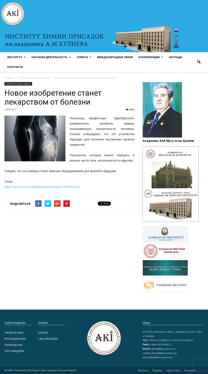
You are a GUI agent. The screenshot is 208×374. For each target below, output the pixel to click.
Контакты (15, 67)
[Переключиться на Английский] (176, 40)
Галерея (157, 370)
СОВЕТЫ (84, 57)
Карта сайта (173, 370)
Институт (143, 370)
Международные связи (115, 57)
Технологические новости (18, 83)
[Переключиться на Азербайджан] (176, 35)
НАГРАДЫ (175, 57)
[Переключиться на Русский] (176, 30)
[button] (199, 62)
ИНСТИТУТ (16, 57)
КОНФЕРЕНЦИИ (151, 57)
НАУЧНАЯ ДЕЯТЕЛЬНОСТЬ (51, 57)
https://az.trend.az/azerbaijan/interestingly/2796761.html (42, 187)
